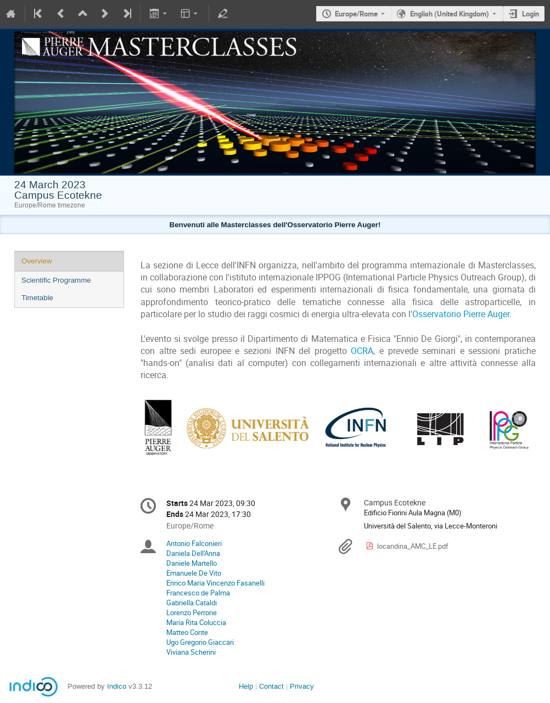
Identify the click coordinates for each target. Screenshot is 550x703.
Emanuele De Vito (193, 573)
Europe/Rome (356, 14)
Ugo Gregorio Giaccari (200, 642)
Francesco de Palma (198, 593)
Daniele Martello (191, 563)
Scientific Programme (56, 280)
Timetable (37, 298)
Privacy (302, 686)
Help (246, 686)
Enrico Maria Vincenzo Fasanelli (215, 583)
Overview (36, 261)
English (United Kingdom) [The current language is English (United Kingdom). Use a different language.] (449, 14)
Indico (116, 686)
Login (530, 14)
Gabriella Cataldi (191, 603)
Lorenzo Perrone (191, 612)
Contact (271, 686)
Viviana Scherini (191, 652)
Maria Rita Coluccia (196, 622)
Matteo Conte (187, 632)
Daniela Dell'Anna (193, 553)
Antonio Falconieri (194, 543)
